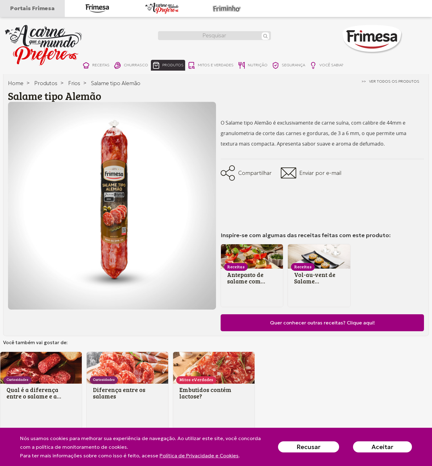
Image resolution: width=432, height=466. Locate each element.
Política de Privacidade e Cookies (199, 455)
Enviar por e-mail (311, 173)
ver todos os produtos (394, 81)
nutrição (269, 66)
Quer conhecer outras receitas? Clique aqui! (322, 323)
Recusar (309, 447)
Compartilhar (246, 173)
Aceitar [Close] (382, 447)
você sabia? (350, 66)
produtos (176, 66)
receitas (97, 66)
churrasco (135, 66)
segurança (308, 66)
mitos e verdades (222, 66)
